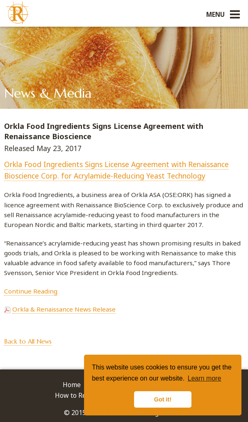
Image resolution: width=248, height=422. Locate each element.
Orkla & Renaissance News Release (64, 309)
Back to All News (28, 341)
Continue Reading (30, 291)
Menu (215, 14)
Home (72, 384)
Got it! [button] (162, 399)
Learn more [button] (204, 378)
